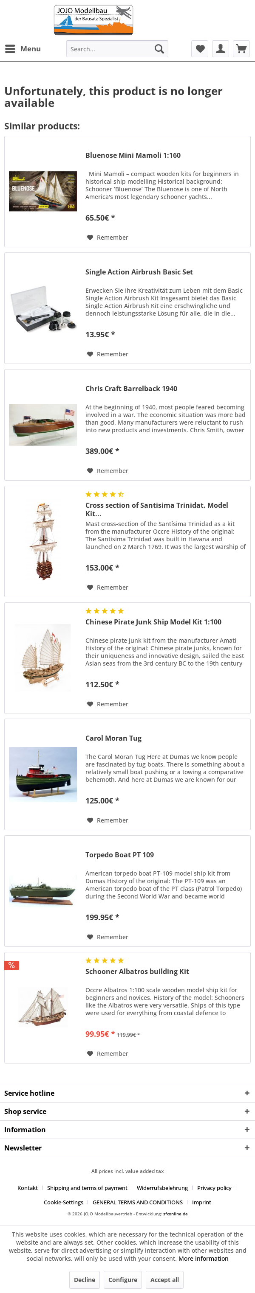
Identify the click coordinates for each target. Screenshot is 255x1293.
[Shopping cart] (241, 48)
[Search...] (117, 48)
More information (203, 1258)
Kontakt (27, 1188)
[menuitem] (22, 48)
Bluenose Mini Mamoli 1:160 (133, 155)
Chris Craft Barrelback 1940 (131, 388)
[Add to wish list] (107, 237)
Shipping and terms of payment (87, 1188)
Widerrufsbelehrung (162, 1188)
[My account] (220, 48)
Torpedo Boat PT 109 (119, 855)
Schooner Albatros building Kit (137, 971)
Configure (122, 1280)
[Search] (159, 48)
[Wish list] (199, 48)
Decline (84, 1280)
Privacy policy (214, 1188)
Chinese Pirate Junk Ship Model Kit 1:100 (153, 622)
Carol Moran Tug (113, 738)
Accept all (164, 1280)
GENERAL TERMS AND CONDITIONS (138, 1202)
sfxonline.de (175, 1214)
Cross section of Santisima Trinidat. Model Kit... (156, 509)
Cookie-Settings (63, 1202)
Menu (23, 47)
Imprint (201, 1202)
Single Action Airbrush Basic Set (139, 272)
